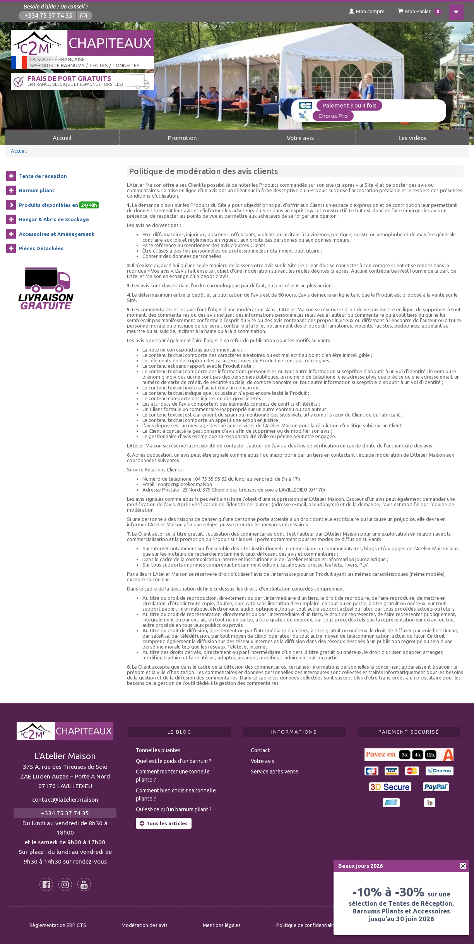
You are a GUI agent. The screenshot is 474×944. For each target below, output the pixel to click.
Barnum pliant (37, 190)
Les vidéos (412, 137)
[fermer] (463, 866)
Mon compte (367, 11)
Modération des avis (144, 925)
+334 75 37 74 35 (48, 15)
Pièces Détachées (41, 248)
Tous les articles (164, 823)
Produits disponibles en (59, 204)
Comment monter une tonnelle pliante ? (173, 775)
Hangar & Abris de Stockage (54, 219)
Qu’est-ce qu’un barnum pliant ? (174, 809)
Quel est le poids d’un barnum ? (173, 761)
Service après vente (274, 771)
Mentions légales (222, 925)
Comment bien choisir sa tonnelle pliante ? (176, 794)
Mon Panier (420, 11)
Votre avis (300, 137)
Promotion (182, 137)
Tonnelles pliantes (158, 750)
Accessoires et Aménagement (56, 234)
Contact (260, 750)
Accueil (62, 137)
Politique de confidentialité (306, 925)
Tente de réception (43, 176)
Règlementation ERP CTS (57, 925)
